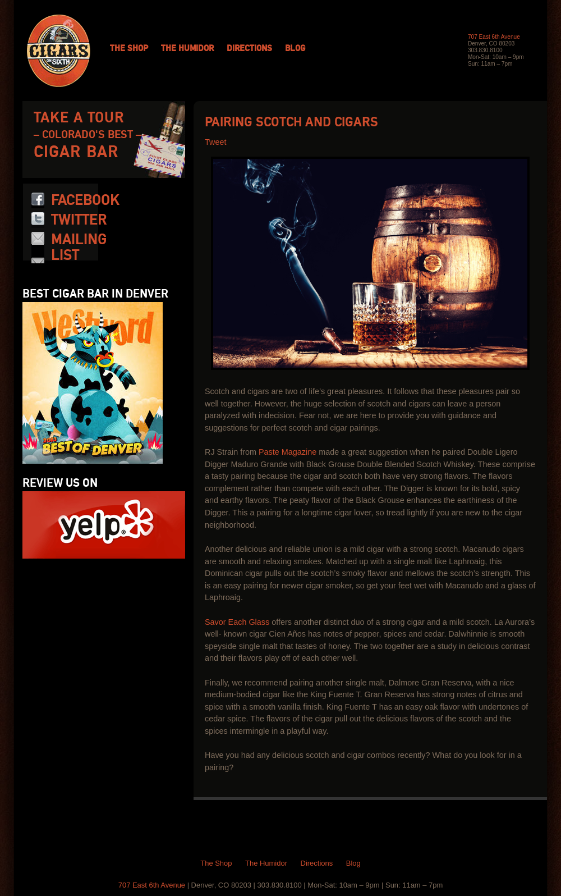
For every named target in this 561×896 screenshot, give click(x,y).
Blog (295, 48)
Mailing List (79, 247)
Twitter (79, 220)
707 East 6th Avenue (494, 37)
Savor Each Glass (237, 622)
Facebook (85, 200)
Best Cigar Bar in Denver (95, 294)
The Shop (129, 48)
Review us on (60, 483)
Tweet (215, 142)
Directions (249, 48)
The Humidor (187, 48)
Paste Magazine (287, 451)
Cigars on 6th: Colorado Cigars (58, 51)
